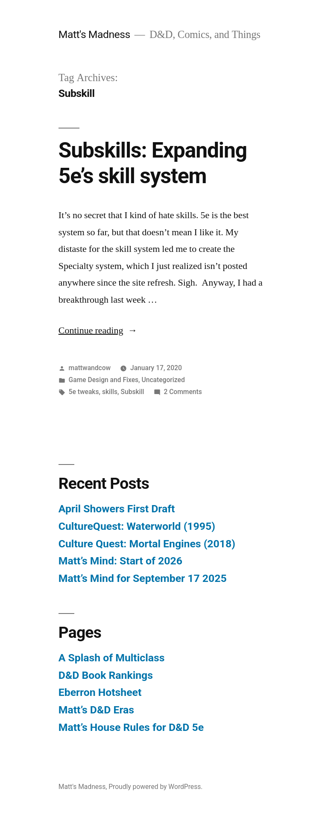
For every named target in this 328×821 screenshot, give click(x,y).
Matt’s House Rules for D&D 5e (131, 727)
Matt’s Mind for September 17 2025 (143, 578)
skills (109, 392)
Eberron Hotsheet (100, 692)
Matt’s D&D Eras (96, 710)
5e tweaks (84, 392)
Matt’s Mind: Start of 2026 (120, 561)
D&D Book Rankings (106, 675)
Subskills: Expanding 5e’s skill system (153, 163)
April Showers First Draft (117, 509)
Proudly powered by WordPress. (155, 787)
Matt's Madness (94, 34)
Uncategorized (162, 380)
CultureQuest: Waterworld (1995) (137, 526)
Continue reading (98, 330)
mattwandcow (90, 368)
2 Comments (183, 392)
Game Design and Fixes (103, 380)
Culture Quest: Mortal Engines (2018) (147, 544)
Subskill (132, 392)
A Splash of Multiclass (112, 658)
